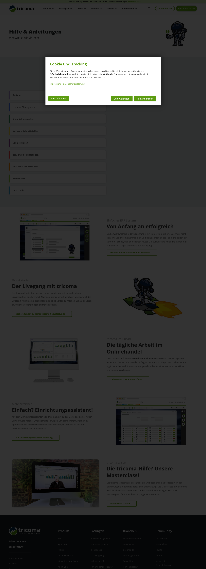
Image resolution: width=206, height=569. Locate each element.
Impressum (55, 83)
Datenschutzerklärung (74, 83)
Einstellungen (58, 98)
